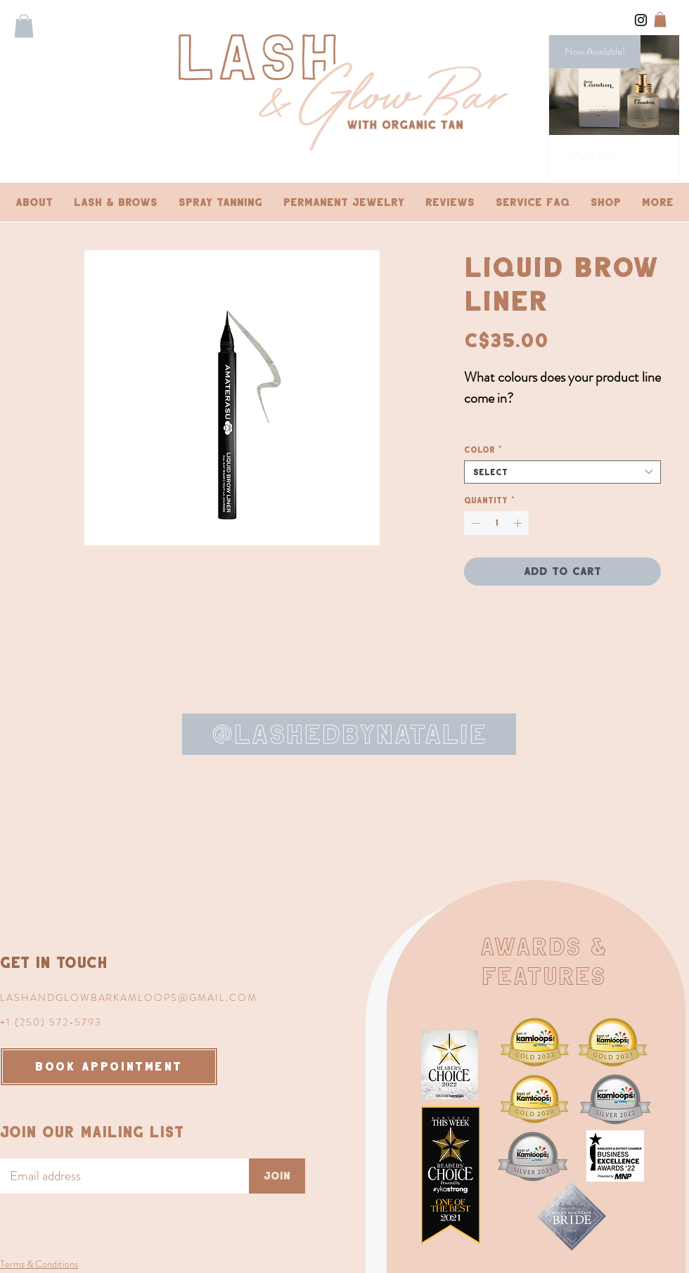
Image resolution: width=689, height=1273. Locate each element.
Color (483, 449)
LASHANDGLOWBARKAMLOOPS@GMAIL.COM (128, 997)
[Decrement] (474, 523)
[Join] (277, 1176)
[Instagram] (641, 20)
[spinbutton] (496, 523)
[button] (24, 25)
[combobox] (562, 472)
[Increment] (519, 523)
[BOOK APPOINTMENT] (109, 1066)
